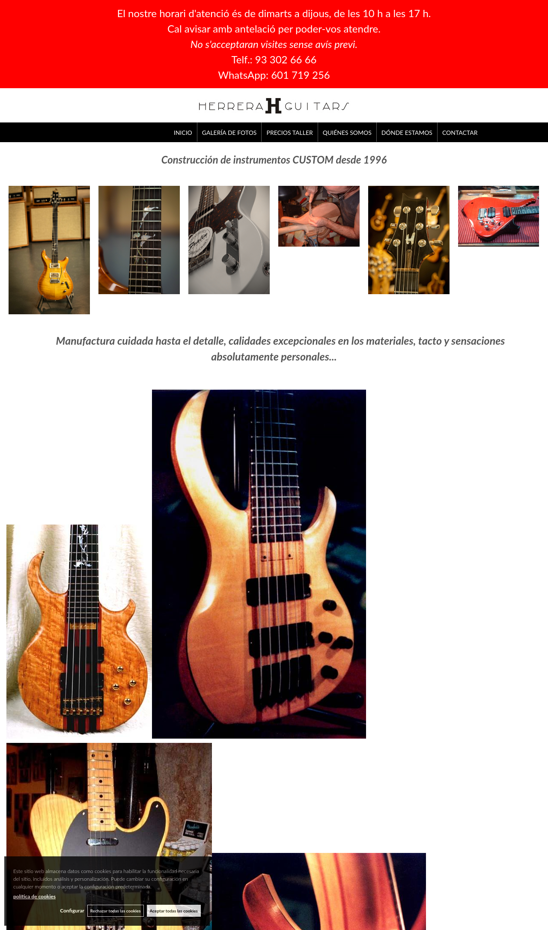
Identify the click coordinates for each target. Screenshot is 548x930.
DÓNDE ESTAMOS (406, 132)
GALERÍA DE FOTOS (229, 132)
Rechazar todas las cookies (114, 910)
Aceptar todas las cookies (174, 910)
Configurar (69, 910)
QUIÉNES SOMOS (347, 132)
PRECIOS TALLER (289, 132)
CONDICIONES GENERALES (307, 825)
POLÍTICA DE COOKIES (301, 844)
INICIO (183, 132)
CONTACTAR (459, 132)
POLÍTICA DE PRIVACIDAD (305, 834)
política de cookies (34, 896)
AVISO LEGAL (290, 815)
